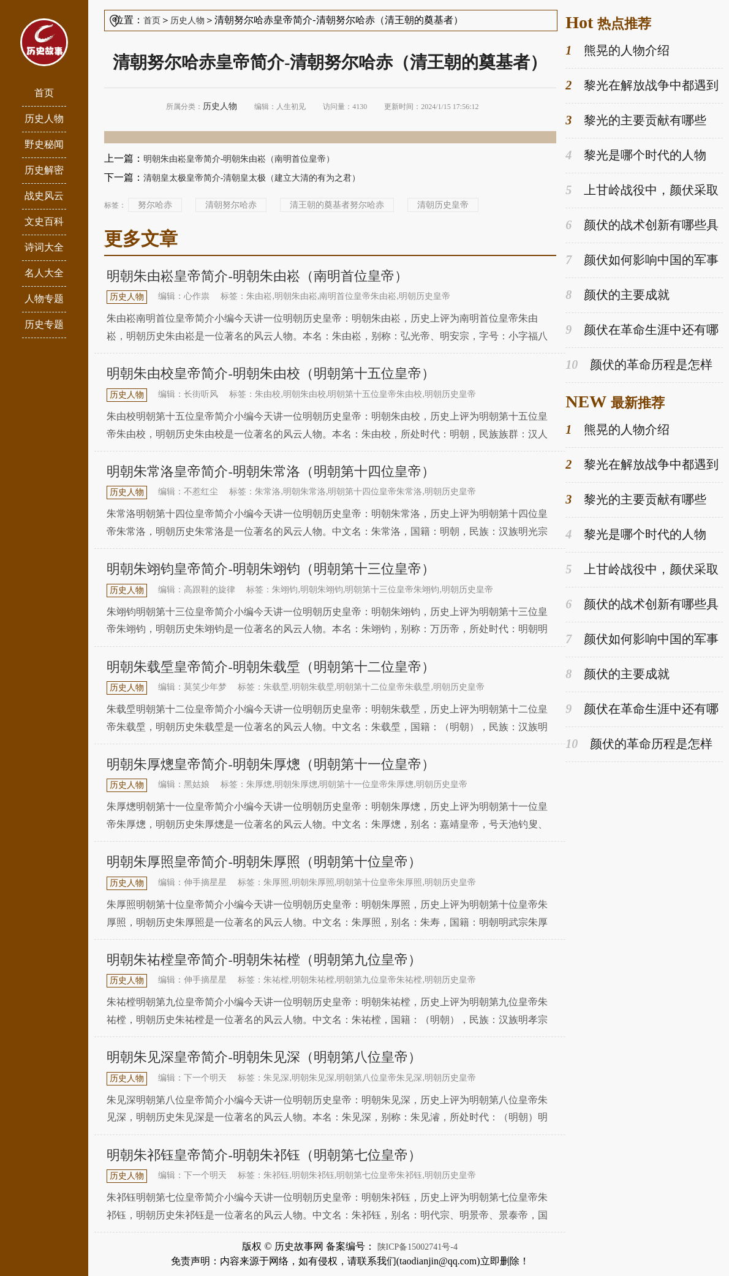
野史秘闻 (44, 144)
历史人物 (44, 118)
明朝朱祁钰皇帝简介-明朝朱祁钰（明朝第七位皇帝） (264, 1155)
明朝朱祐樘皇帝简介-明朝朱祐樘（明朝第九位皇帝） (264, 959)
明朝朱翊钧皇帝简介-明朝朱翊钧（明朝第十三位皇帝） (270, 568)
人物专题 (44, 298)
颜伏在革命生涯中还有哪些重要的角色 (642, 330)
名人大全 (44, 273)
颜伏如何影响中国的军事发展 (642, 260)
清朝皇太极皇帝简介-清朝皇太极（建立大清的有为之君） (252, 178)
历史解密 (44, 170)
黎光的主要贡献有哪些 (635, 120)
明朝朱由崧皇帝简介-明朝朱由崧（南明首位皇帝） (239, 159)
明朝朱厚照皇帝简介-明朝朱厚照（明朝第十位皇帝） (264, 861)
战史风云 (44, 196)
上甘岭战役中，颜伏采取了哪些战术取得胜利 (642, 190)
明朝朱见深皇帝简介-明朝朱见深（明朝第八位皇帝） (264, 1057)
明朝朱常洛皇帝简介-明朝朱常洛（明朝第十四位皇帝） (270, 471)
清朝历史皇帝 (443, 205)
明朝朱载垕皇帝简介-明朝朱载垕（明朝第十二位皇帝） (270, 666)
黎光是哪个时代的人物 (635, 155)
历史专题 (44, 324)
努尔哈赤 (155, 205)
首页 (44, 93)
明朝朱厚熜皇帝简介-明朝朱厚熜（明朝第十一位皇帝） (270, 764)
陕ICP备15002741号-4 (417, 1246)
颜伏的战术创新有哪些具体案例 (642, 225)
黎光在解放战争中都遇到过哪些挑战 (642, 86)
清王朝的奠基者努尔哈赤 (337, 205)
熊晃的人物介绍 (617, 50)
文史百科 (44, 221)
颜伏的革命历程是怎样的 (638, 365)
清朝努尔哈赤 (231, 205)
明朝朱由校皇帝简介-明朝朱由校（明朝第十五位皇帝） (270, 373)
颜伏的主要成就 (617, 295)
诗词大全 (44, 247)
